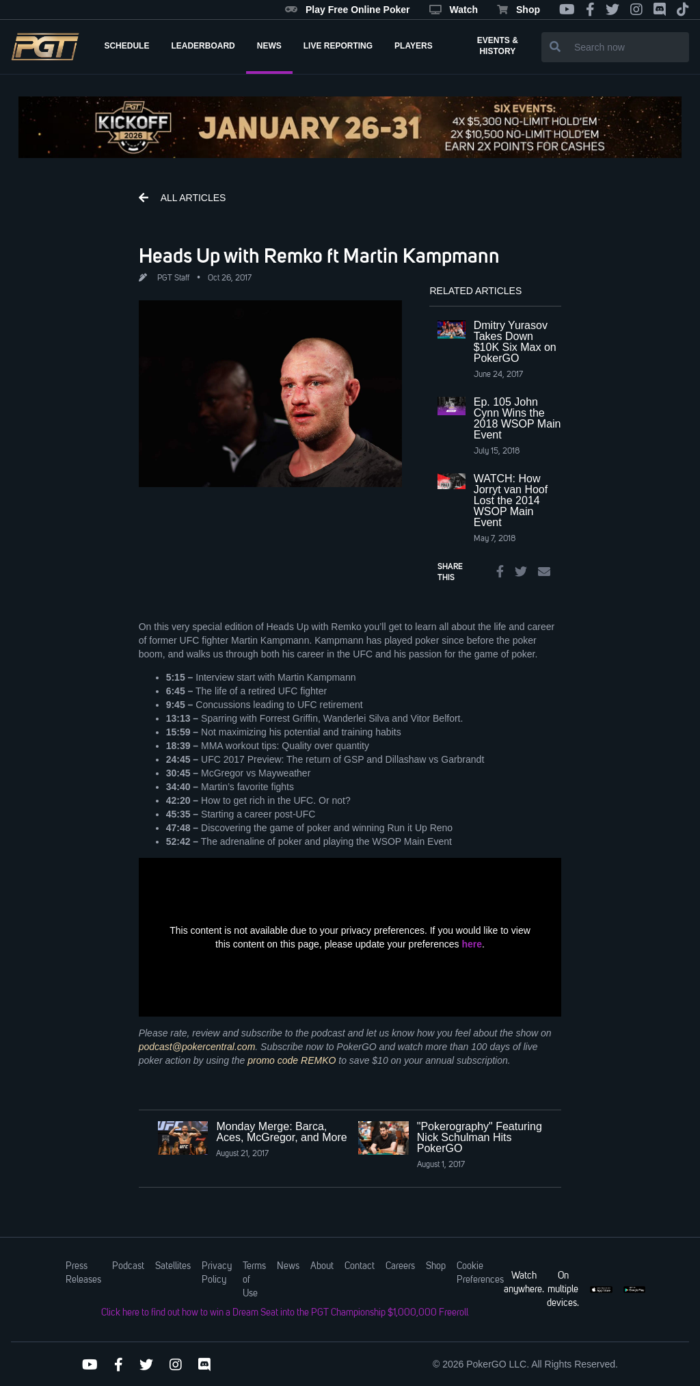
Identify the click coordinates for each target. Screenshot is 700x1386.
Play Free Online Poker (347, 9)
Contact (360, 1266)
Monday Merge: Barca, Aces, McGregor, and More (281, 1132)
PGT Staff (173, 278)
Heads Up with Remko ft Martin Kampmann (319, 255)
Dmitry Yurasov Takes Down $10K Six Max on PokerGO (515, 341)
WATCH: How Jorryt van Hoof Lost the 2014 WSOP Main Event (511, 500)
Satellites (173, 1266)
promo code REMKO (291, 1060)
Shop (518, 9)
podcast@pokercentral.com (197, 1046)
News (288, 1266)
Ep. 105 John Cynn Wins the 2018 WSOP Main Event (517, 418)
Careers (400, 1266)
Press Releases (83, 1273)
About (322, 1266)
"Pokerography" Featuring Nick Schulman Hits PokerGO (479, 1137)
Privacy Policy (217, 1273)
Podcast (128, 1266)
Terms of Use (254, 1279)
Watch (453, 9)
